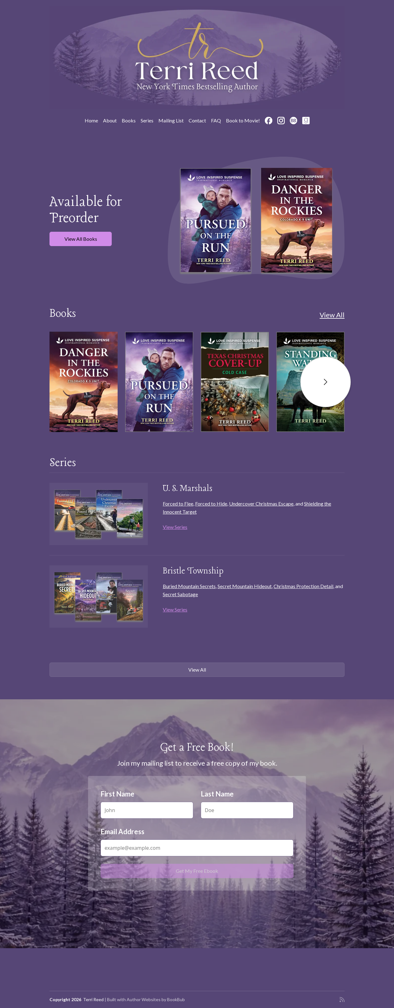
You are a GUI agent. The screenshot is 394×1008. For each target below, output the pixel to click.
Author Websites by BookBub (156, 999)
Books (129, 120)
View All (332, 315)
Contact (197, 120)
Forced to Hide (211, 503)
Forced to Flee (178, 503)
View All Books (80, 239)
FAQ (216, 120)
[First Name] (147, 810)
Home (91, 120)
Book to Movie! (243, 120)
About (110, 120)
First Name (117, 794)
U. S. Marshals (187, 488)
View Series (175, 527)
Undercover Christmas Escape (261, 503)
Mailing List (171, 120)
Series (147, 120)
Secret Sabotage (180, 594)
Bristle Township (193, 571)
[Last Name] (247, 810)
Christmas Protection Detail (303, 586)
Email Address (122, 831)
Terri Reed (93, 999)
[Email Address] (197, 847)
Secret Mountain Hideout (245, 586)
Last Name (217, 794)
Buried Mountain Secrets (189, 586)
